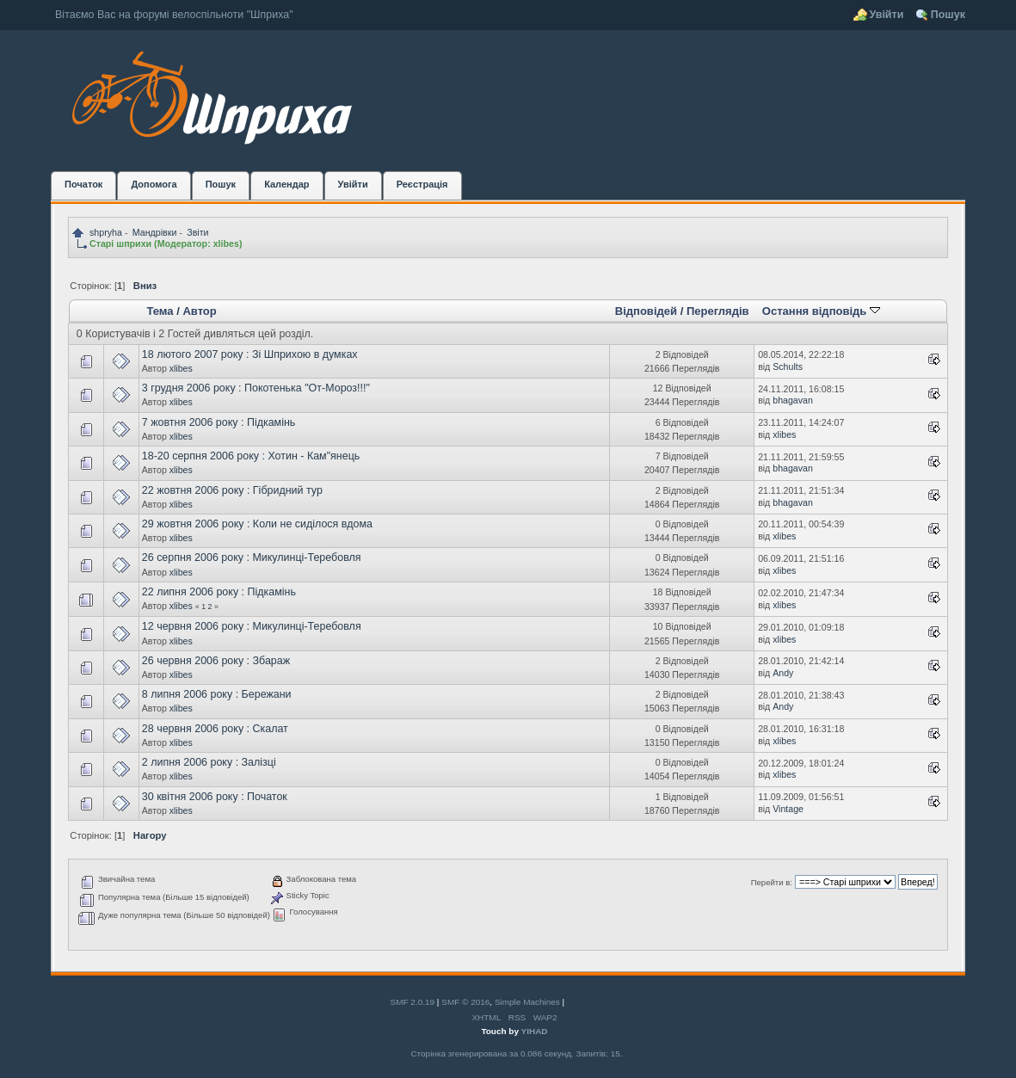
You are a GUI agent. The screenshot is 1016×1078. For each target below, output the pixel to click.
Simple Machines (527, 1002)
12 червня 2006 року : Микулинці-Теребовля (251, 626)
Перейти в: (771, 882)
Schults (788, 366)
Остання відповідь (821, 311)
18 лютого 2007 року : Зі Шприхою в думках (250, 354)
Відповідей (646, 311)
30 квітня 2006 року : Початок (214, 797)
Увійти (886, 15)
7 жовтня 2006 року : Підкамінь (219, 422)
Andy (783, 673)
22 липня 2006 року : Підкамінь (219, 592)
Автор (199, 311)
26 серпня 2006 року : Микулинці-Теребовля (251, 557)
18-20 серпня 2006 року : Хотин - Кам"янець (251, 456)
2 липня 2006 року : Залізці (209, 762)
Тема (159, 311)
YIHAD (534, 1031)
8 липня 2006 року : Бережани (217, 694)
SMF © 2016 (465, 1002)
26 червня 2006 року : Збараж (216, 661)
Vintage (788, 809)
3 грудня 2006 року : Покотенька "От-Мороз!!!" (256, 388)
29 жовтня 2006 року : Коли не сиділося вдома (257, 524)
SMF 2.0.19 (413, 1002)
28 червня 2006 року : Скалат (215, 729)
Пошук (948, 15)
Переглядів (718, 311)
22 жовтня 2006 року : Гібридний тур (232, 490)
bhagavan (793, 400)
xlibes (226, 243)
